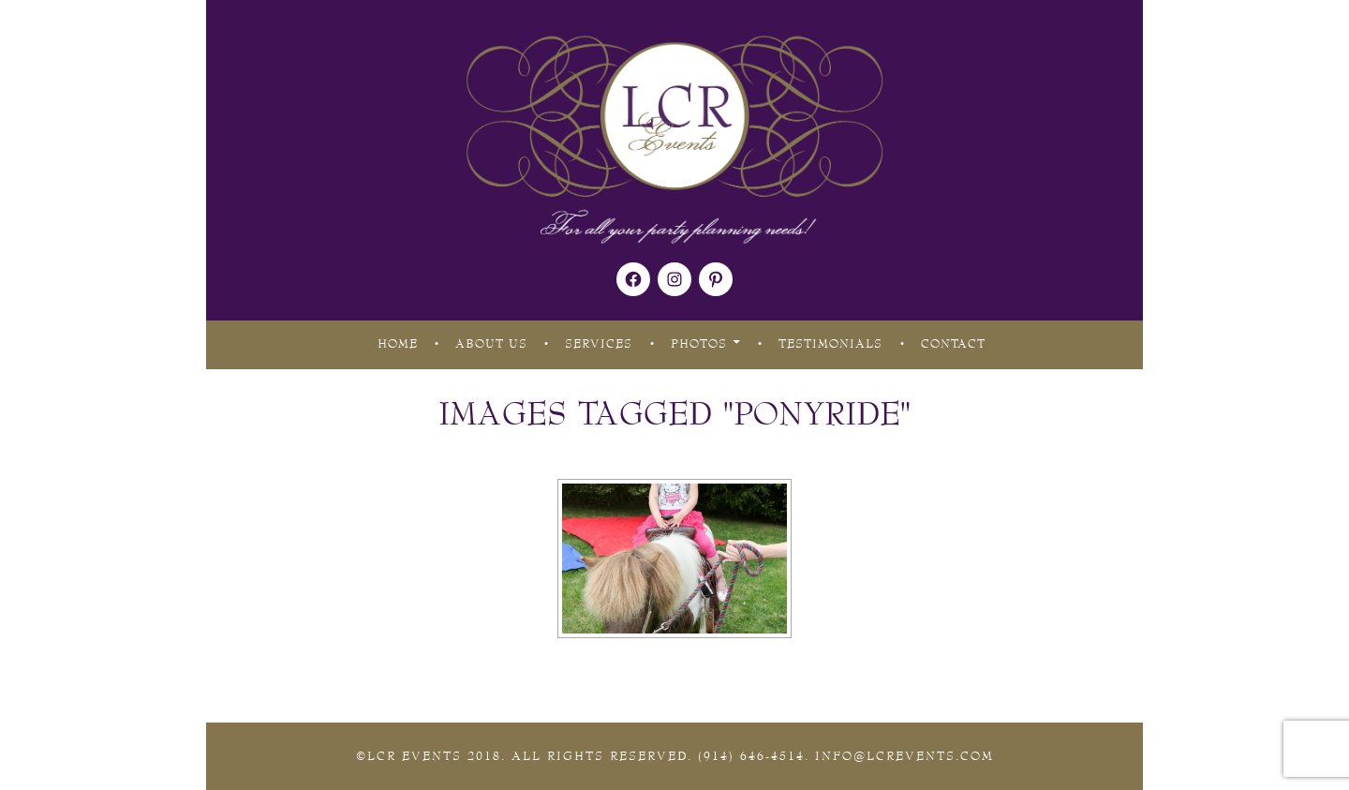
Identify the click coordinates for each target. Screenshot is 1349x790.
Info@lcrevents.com (904, 756)
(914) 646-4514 (751, 756)
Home (398, 343)
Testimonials (830, 343)
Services (598, 343)
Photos (699, 343)
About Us (491, 343)
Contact (953, 343)
